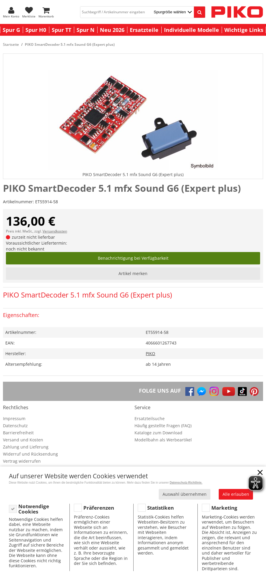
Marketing (224, 507)
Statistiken (160, 507)
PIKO (150, 353)
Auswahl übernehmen (185, 494)
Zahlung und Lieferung (25, 447)
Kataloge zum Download (158, 432)
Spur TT (61, 29)
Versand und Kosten (23, 440)
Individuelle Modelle (191, 29)
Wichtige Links (243, 29)
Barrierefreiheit (18, 432)
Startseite (11, 44)
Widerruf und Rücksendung (30, 454)
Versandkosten (55, 231)
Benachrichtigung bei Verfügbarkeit (133, 258)
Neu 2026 (112, 29)
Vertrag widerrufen (22, 461)
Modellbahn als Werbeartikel (163, 440)
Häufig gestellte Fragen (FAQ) (163, 425)
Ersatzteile (144, 29)
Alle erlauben (236, 494)
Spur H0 (35, 29)
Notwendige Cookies (33, 509)
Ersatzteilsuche (149, 418)
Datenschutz (15, 425)
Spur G (11, 29)
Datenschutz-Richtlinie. (186, 482)
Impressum (14, 418)
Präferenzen (98, 507)
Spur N (86, 29)
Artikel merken (133, 273)
